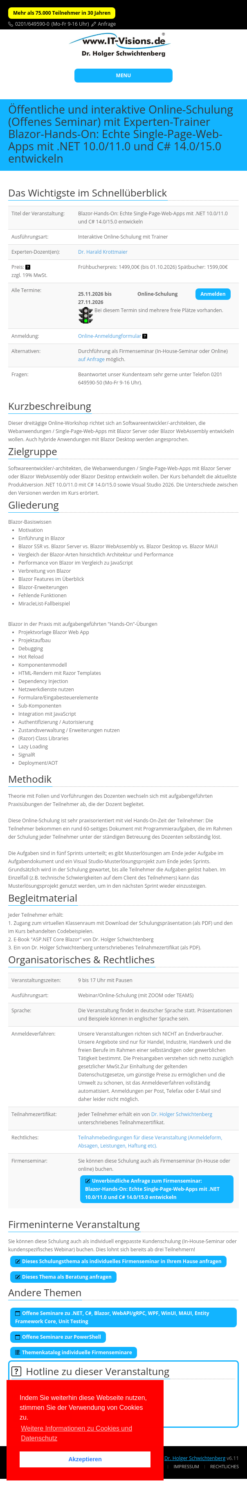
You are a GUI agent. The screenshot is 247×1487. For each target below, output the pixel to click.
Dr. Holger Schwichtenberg (181, 1114)
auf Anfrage (91, 359)
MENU (123, 75)
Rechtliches (224, 1466)
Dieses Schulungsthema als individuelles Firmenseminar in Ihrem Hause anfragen (118, 1261)
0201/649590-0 (32, 23)
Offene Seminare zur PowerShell (58, 1336)
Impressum (186, 1466)
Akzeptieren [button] (85, 1459)
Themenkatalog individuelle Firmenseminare (73, 1352)
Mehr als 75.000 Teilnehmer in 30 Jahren (61, 12)
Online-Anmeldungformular (109, 336)
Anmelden (212, 293)
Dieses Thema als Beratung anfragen (63, 1276)
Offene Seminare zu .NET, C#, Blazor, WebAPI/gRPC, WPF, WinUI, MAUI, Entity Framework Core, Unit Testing (112, 1317)
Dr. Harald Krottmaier (103, 251)
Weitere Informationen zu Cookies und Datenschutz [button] (76, 1433)
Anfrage (107, 23)
